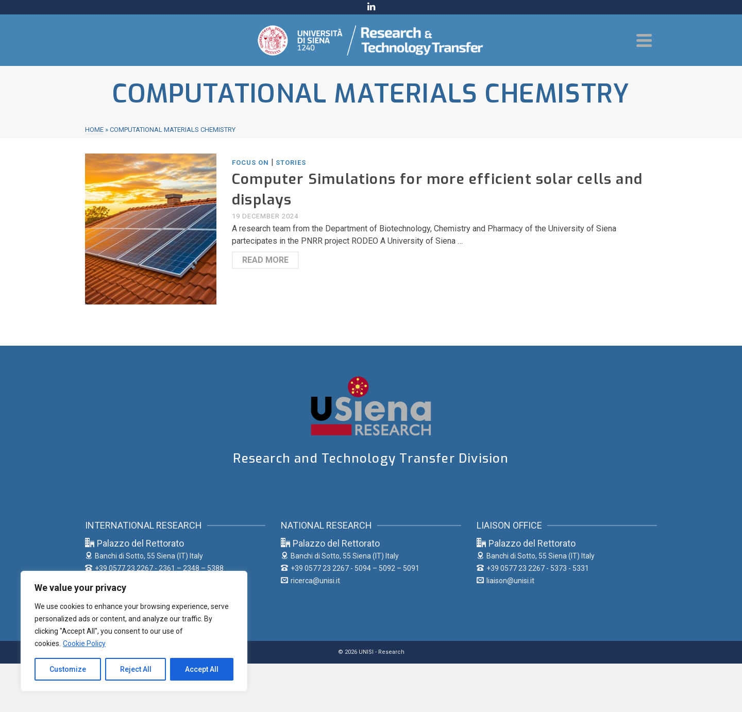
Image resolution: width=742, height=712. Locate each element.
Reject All (135, 669)
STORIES (291, 162)
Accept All (201, 669)
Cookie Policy (84, 643)
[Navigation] (644, 40)
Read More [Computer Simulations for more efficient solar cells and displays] (265, 260)
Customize (67, 669)
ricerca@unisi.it (310, 581)
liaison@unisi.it (505, 581)
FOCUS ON (250, 162)
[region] (134, 631)
